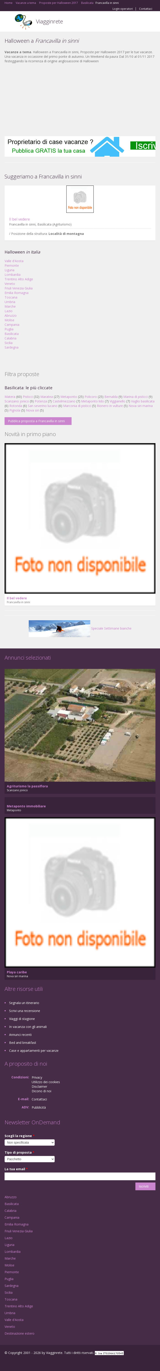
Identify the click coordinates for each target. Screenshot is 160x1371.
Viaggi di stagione (22, 1019)
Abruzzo (11, 315)
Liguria (9, 270)
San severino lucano (42, 406)
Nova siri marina (141, 406)
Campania (12, 324)
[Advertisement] (80, 100)
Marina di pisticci (135, 396)
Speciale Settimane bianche (80, 628)
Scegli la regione (20, 1136)
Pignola (14, 410)
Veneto (10, 283)
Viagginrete (49, 21)
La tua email (16, 1169)
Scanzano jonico (17, 401)
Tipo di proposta (19, 1152)
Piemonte (12, 265)
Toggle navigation (9, 22)
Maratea (46, 396)
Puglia (9, 329)
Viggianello (117, 401)
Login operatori (123, 8)
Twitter (27, 1362)
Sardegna (11, 347)
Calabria (10, 338)
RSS (37, 1362)
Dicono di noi (41, 1091)
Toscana (11, 297)
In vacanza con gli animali (28, 1026)
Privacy (37, 1077)
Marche (10, 306)
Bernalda (111, 396)
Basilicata (12, 333)
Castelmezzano (64, 401)
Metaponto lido (92, 401)
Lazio (9, 311)
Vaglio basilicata (143, 401)
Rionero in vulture (110, 406)
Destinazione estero (19, 1333)
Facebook (6, 1362)
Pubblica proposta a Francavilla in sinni (36, 421)
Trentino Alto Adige (19, 279)
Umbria (10, 302)
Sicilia (9, 343)
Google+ (16, 1362)
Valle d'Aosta (14, 261)
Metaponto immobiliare (26, 806)
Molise (9, 320)
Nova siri (32, 410)
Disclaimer (39, 1086)
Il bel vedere (19, 219)
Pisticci (28, 396)
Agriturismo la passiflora (27, 786)
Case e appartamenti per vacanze (34, 1050)
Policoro (91, 396)
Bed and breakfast (22, 1042)
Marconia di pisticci (77, 406)
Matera (10, 396)
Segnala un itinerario (24, 1003)
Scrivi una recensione (24, 1011)
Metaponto (68, 396)
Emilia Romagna (16, 293)
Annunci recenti (20, 1034)
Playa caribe (17, 972)
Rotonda (15, 406)
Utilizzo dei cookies (46, 1082)
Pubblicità (39, 1107)
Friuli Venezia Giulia (19, 288)
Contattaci (145, 8)
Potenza (41, 401)
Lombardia (13, 274)
